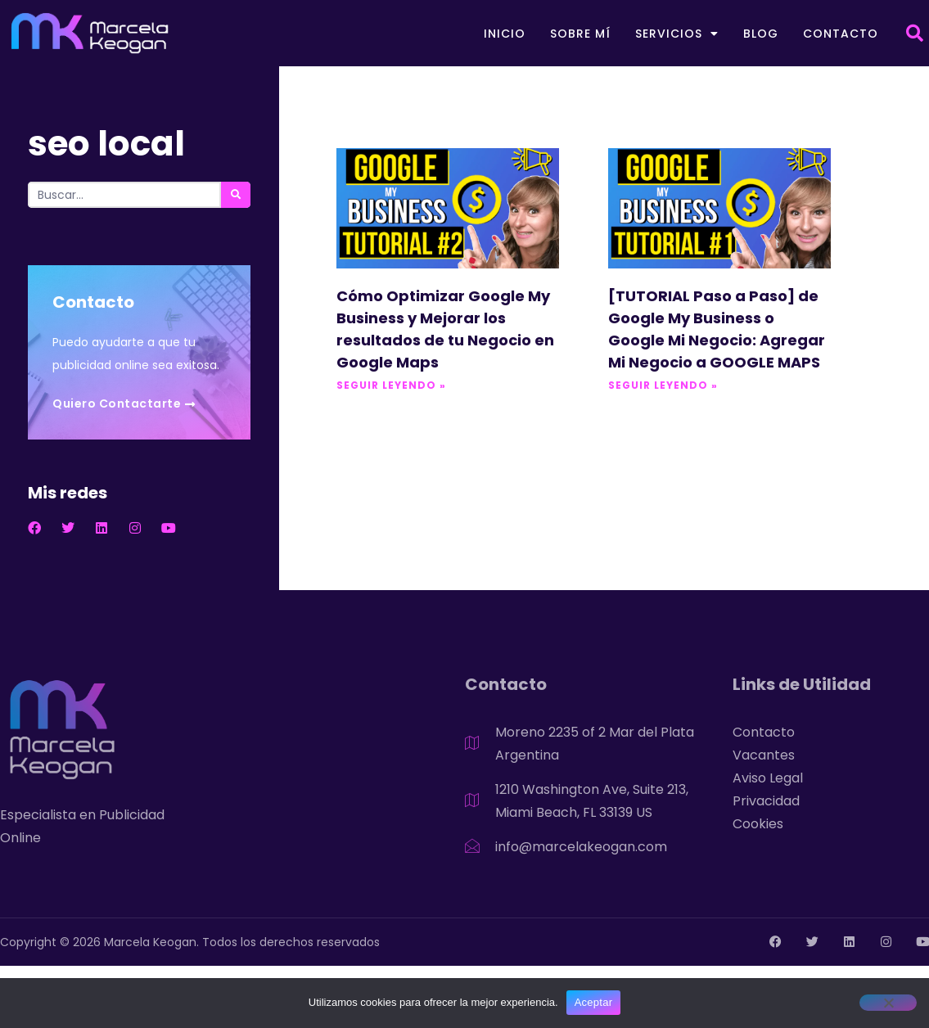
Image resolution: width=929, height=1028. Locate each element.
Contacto (840, 33)
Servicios (677, 33)
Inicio (504, 33)
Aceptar (594, 1002)
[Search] (235, 195)
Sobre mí (580, 33)
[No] (888, 1002)
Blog (760, 33)
